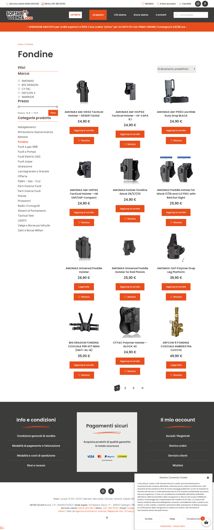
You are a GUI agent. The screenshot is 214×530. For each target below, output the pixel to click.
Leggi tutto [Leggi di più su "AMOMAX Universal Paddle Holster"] (83, 286)
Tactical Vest (26, 215)
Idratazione (25, 166)
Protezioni (24, 200)
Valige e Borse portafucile (34, 225)
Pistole (22, 195)
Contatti (161, 15)
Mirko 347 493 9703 (53, 3)
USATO (22, 220)
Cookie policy (166, 526)
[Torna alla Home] (19, 14)
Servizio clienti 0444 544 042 (22, 3)
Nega (172, 518)
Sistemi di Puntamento (32, 210)
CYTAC (26, 88)
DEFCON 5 (28, 92)
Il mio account (166, 3)
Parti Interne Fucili (29, 191)
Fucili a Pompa (27, 151)
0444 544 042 (86, 512)
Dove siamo (141, 15)
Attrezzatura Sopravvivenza (35, 132)
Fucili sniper (25, 161)
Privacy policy (179, 526)
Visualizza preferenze (197, 518)
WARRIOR (28, 97)
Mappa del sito (115, 515)
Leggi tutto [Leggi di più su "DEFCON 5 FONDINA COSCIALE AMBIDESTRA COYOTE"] (176, 365)
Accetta (148, 518)
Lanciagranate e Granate (33, 171)
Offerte (22, 176)
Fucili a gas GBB (28, 146)
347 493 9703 (110, 512)
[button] (207, 477)
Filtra (53, 112)
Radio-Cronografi (29, 205)
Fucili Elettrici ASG (29, 156)
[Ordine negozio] (176, 69)
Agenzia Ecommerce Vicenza (90, 515)
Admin (61, 515)
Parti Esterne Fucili (29, 186)
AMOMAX (28, 80)
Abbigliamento (27, 127)
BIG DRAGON (30, 84)
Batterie (23, 136)
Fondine (23, 141)
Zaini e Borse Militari (30, 230)
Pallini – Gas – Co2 (29, 181)
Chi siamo (120, 15)
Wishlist (147, 3)
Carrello (185, 3)
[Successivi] (142, 388)
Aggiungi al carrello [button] (84, 130)
